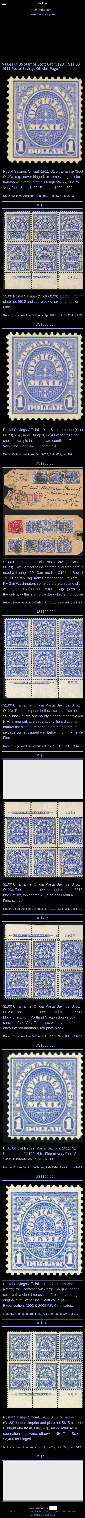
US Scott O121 (26, 1511)
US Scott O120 (11, 1511)
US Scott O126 (48, 1515)
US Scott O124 (70, 1511)
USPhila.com (42, 10)
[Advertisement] (42, 39)
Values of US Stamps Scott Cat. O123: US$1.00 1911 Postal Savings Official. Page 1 (41, 66)
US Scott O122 (41, 1511)
